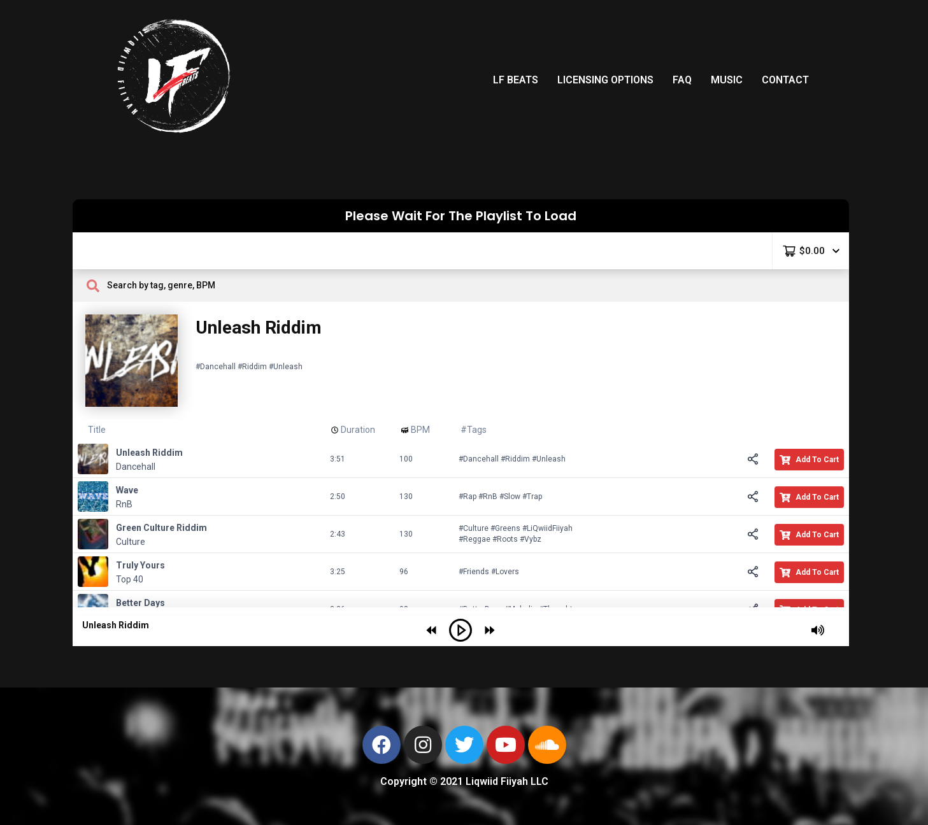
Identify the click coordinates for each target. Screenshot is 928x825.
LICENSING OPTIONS (605, 80)
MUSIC (727, 80)
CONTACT (785, 80)
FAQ (682, 80)
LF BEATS (515, 80)
